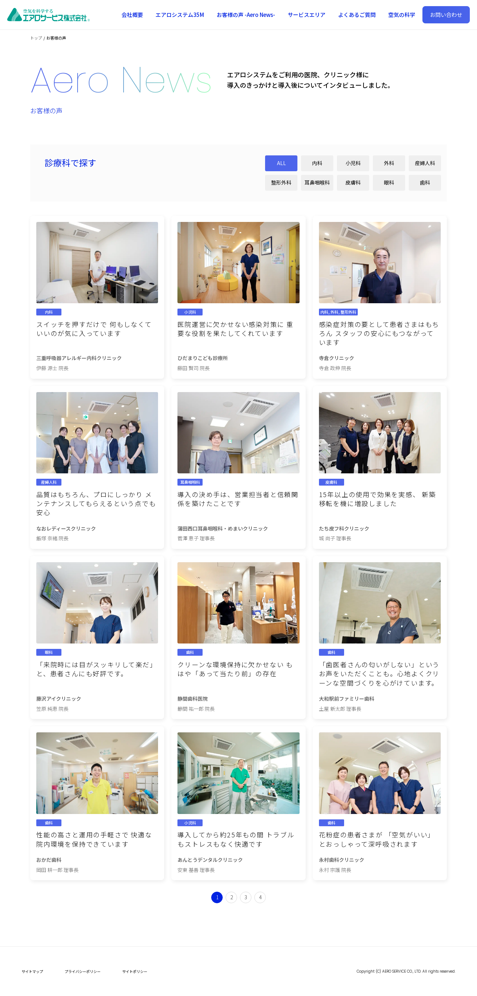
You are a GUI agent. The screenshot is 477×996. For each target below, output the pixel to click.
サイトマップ (32, 971)
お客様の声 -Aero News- (246, 14)
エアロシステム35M (180, 14)
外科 (389, 163)
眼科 (389, 182)
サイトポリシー (134, 971)
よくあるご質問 (357, 14)
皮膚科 (353, 182)
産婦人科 (425, 163)
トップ (36, 38)
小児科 (353, 163)
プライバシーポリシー (83, 971)
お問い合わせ (446, 14)
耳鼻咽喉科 (317, 182)
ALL (281, 163)
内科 (317, 163)
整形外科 (281, 182)
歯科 (425, 182)
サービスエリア (306, 14)
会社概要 (132, 14)
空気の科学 (401, 14)
